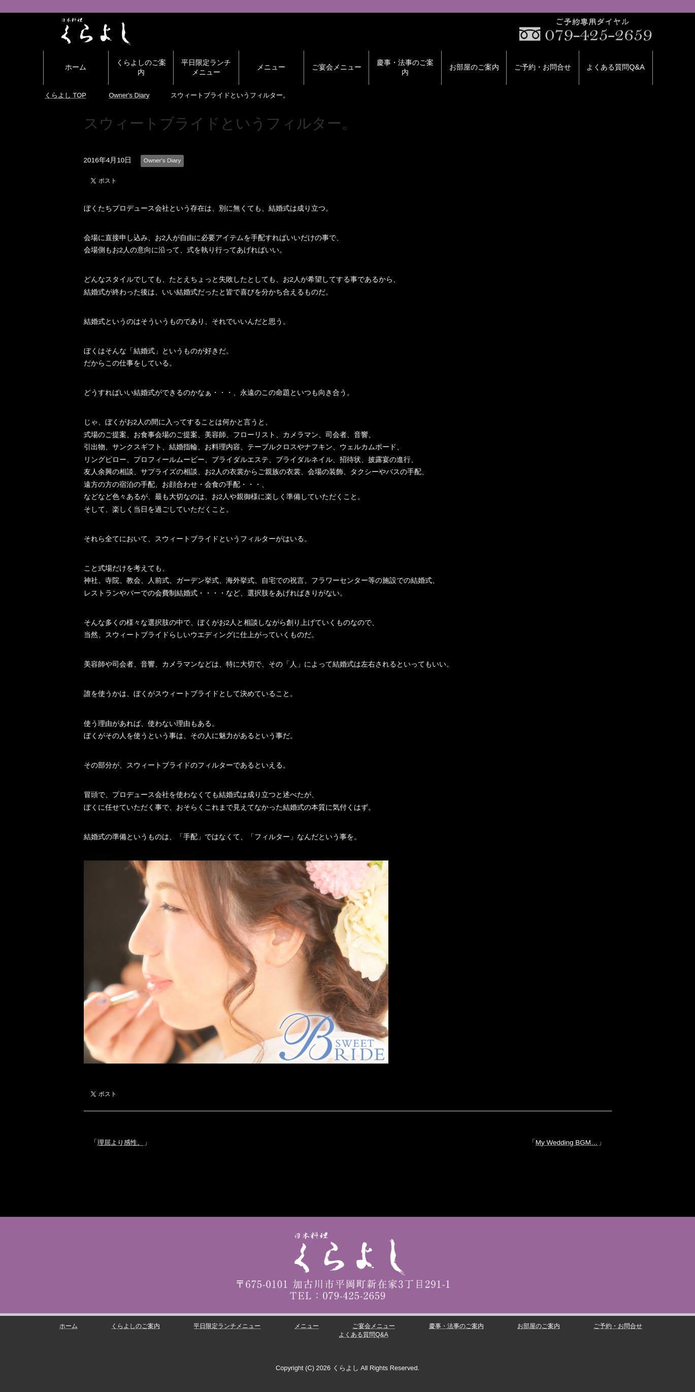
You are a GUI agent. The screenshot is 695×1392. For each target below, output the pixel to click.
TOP (65, 95)
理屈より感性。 (122, 1142)
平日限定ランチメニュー (206, 67)
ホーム (75, 67)
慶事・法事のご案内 (405, 67)
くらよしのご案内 (141, 67)
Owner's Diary (162, 160)
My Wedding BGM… (566, 1142)
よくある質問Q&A (615, 67)
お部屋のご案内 (474, 67)
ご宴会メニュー (336, 67)
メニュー (271, 67)
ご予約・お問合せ (542, 67)
